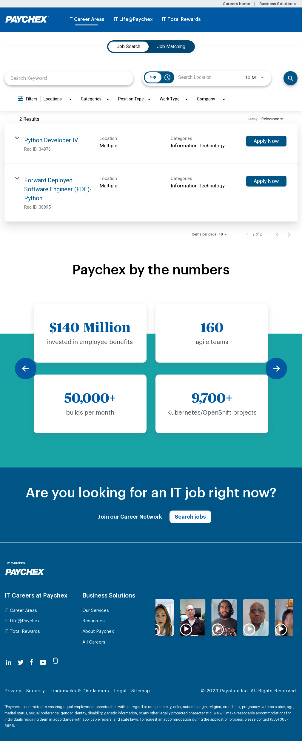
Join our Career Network (130, 517)
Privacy (12, 691)
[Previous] (25, 368)
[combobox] (68, 78)
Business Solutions (277, 4)
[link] (151, 143)
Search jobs (190, 517)
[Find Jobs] (290, 78)
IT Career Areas (86, 19)
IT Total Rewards (181, 19)
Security (35, 691)
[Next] (276, 368)
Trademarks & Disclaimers (79, 691)
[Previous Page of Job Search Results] (277, 234)
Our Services (95, 610)
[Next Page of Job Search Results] (289, 234)
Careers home (236, 4)
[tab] (128, 47)
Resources (93, 621)
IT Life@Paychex (133, 19)
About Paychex (98, 631)
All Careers (93, 642)
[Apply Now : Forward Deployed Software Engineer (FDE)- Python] (266, 181)
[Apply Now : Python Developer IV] (266, 141)
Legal (120, 691)
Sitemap (140, 691)
